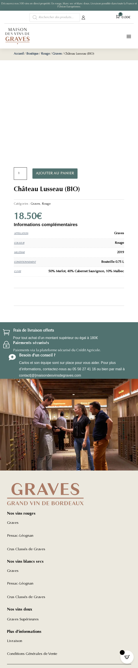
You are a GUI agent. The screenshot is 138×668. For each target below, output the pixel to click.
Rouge (45, 53)
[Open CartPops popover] (127, 657)
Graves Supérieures (23, 619)
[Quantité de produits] (20, 173)
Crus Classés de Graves (26, 549)
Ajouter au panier (55, 173)
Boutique (32, 53)
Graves (57, 53)
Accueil (19, 53)
